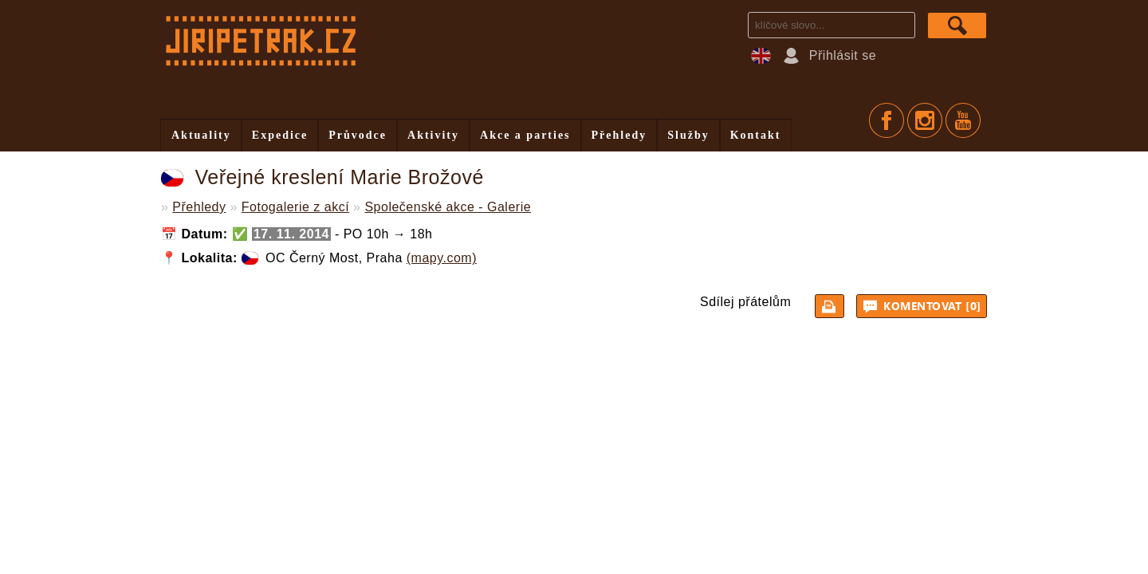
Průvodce (357, 135)
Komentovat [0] (924, 306)
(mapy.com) (442, 258)
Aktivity (433, 135)
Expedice (280, 135)
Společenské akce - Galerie (447, 207)
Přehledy (619, 135)
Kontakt (755, 135)
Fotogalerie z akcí (295, 207)
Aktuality (201, 135)
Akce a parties (525, 135)
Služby (688, 135)
